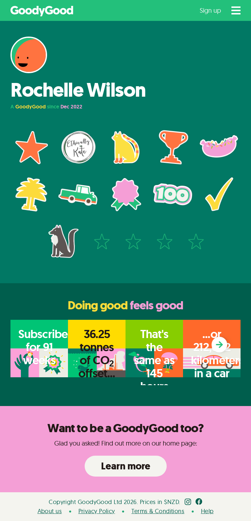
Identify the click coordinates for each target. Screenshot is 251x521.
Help (207, 511)
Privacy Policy (96, 511)
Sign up (210, 10)
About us (50, 511)
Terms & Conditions (157, 511)
